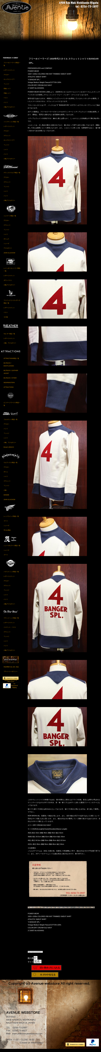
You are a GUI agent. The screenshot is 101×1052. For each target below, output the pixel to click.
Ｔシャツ (6, 86)
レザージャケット (9, 72)
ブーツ (6, 523)
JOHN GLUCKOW (9, 255)
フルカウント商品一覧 (10, 422)
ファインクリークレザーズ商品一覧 (12, 304)
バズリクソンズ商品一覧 (11, 574)
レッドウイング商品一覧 (11, 519)
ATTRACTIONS (9, 390)
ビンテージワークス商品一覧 (12, 406)
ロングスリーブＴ (9, 82)
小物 (5, 493)
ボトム (6, 474)
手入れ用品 (7, 533)
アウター (6, 77)
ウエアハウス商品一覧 (10, 465)
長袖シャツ (7, 91)
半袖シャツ (7, 96)
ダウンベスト (8, 283)
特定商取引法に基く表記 (11, 669)
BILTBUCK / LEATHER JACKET (11, 374)
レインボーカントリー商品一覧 (12, 272)
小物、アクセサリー (10, 345)
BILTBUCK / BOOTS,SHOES (9, 367)
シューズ (6, 246)
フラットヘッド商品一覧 (11, 620)
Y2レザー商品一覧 (9, 336)
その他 (6, 319)
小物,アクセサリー (9, 109)
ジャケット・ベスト (10, 630)
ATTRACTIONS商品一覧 (11, 361)
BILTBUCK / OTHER (10, 380)
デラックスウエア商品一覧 (12, 175)
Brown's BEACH (9, 449)
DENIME (6, 497)
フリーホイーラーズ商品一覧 (12, 66)
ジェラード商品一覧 (10, 218)
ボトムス (6, 241)
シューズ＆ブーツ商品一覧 (12, 548)
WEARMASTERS (9, 385)
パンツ (6, 105)
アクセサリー (8, 251)
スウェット (7, 138)
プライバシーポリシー (10, 674)
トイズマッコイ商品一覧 (11, 124)
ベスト (6, 100)
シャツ (6, 152)
